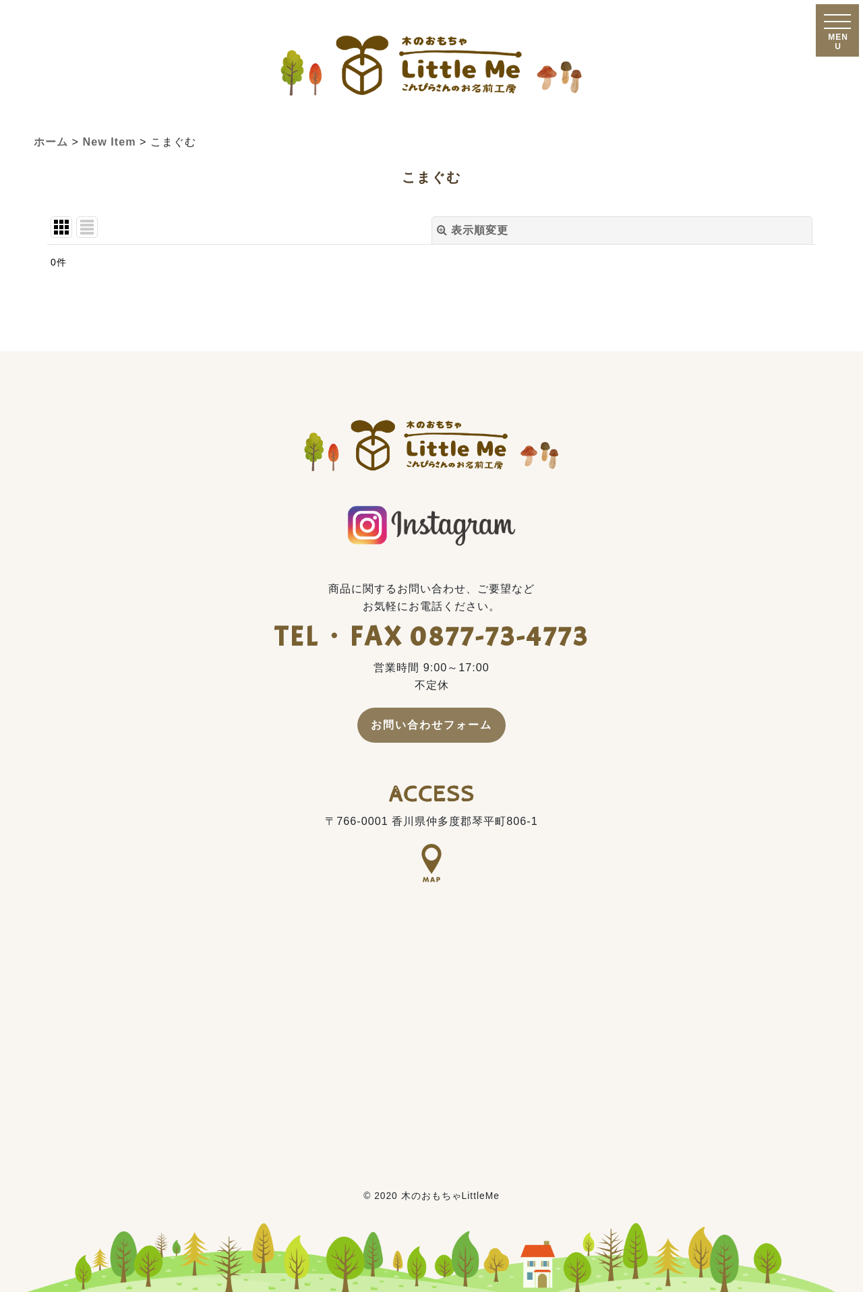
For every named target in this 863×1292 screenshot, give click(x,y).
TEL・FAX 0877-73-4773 (431, 636)
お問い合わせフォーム (431, 724)
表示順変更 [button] (472, 230)
